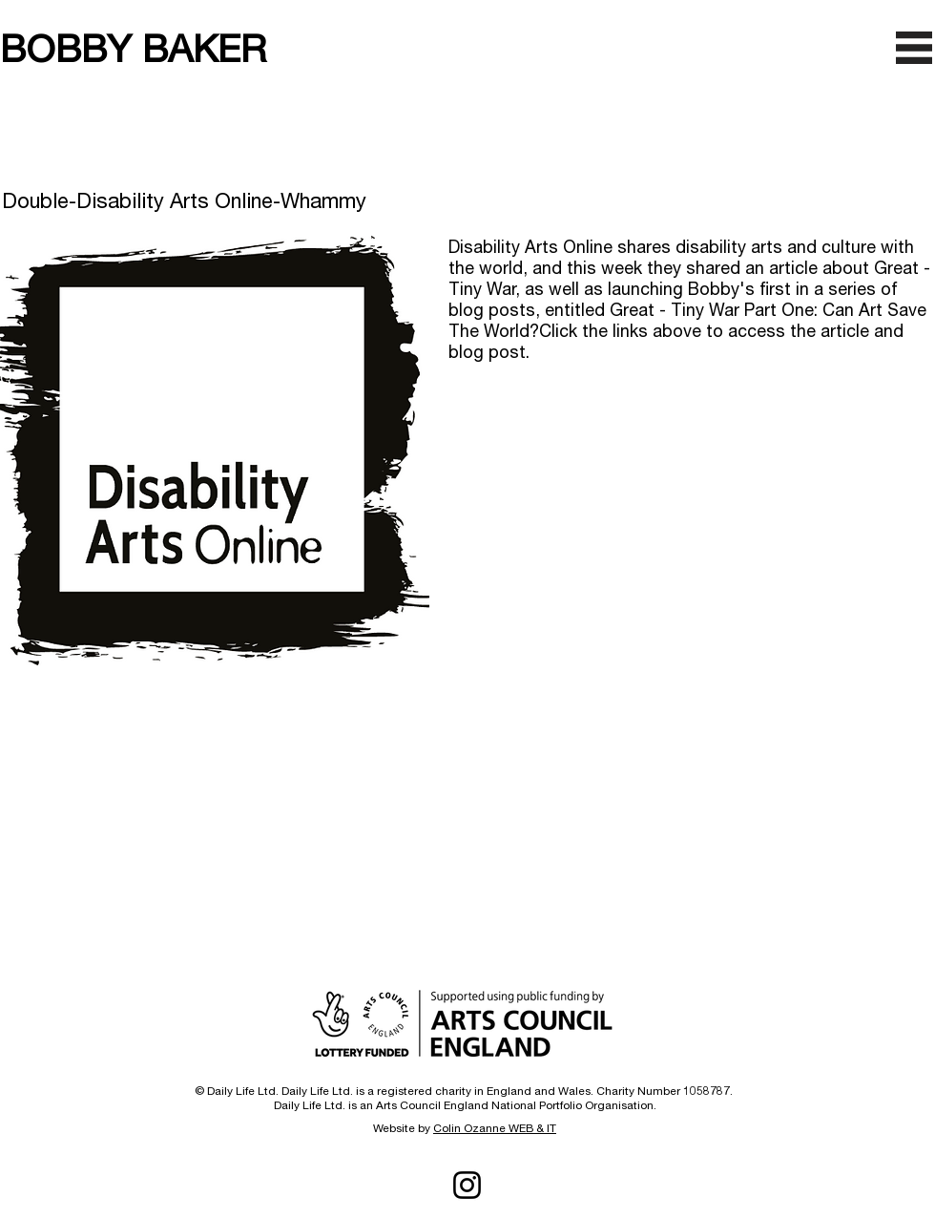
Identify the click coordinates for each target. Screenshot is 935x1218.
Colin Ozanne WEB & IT (494, 1128)
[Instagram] (467, 1185)
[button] (914, 48)
